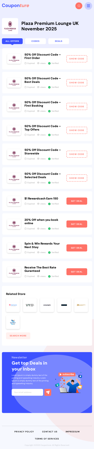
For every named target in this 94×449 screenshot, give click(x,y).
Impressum (73, 431)
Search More (18, 335)
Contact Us (50, 431)
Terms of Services (47, 438)
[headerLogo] (15, 6)
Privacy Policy (24, 431)
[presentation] (36, 403)
